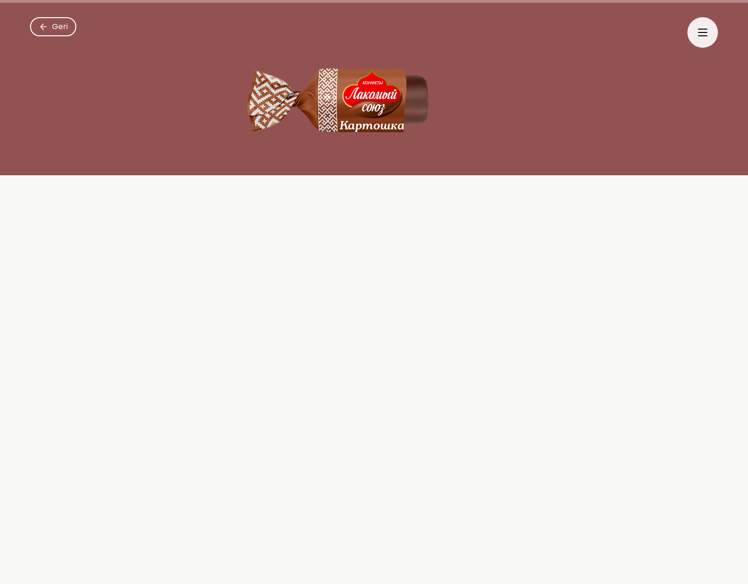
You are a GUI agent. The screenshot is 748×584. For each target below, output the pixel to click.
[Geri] (53, 26)
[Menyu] (702, 32)
